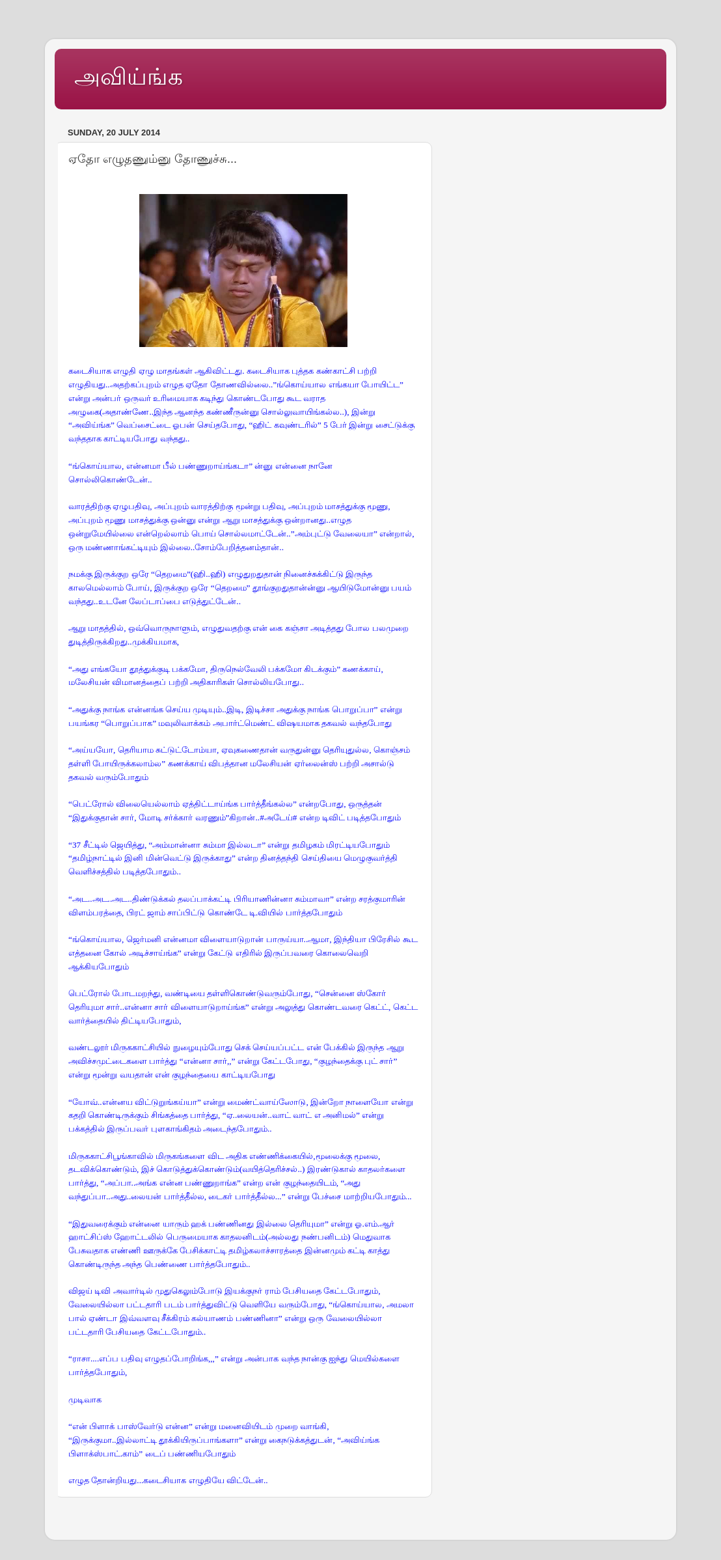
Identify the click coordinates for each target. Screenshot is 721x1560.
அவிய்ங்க (128, 76)
